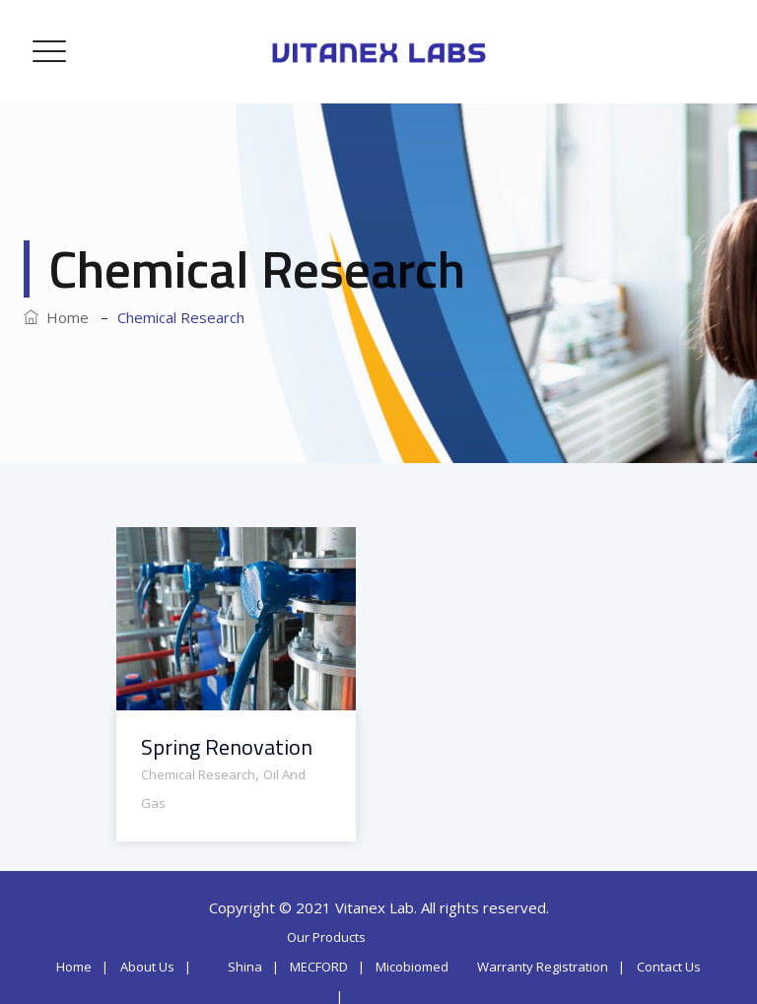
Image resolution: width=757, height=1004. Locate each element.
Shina (245, 966)
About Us (147, 966)
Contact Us (669, 966)
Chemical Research (198, 774)
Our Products (326, 937)
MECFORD (319, 966)
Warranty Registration (542, 966)
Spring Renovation (226, 747)
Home (56, 317)
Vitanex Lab (374, 907)
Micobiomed (412, 966)
